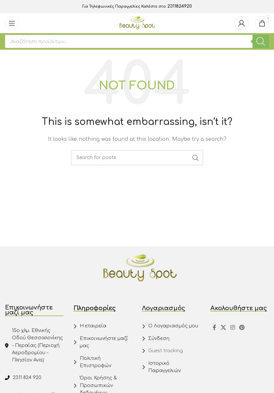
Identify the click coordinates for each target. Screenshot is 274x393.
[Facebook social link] (214, 327)
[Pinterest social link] (242, 327)
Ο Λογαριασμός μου (173, 325)
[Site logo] (137, 23)
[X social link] (223, 327)
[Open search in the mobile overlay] (137, 41)
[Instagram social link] (232, 327)
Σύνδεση (158, 338)
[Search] (137, 157)
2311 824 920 (27, 377)
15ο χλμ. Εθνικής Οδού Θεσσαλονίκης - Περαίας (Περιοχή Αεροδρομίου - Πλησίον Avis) (37, 345)
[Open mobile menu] (12, 23)
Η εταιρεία (93, 325)
